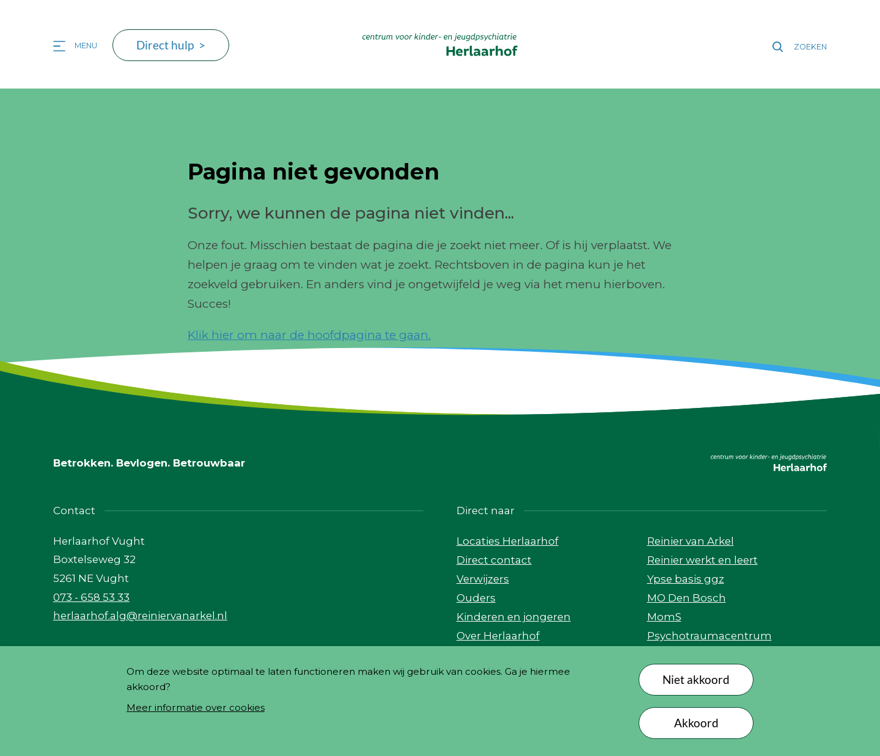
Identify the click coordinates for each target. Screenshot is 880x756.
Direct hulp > (170, 45)
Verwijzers (483, 579)
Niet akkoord (696, 679)
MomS (664, 617)
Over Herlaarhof (498, 636)
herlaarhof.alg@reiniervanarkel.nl (140, 615)
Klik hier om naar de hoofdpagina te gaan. (309, 335)
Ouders (476, 598)
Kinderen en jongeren (514, 617)
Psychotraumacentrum (709, 636)
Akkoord (696, 723)
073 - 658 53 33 (91, 597)
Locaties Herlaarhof (508, 541)
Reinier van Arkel (690, 541)
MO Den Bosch (686, 598)
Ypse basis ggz (685, 579)
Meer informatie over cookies (196, 707)
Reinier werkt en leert (702, 560)
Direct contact (494, 560)
